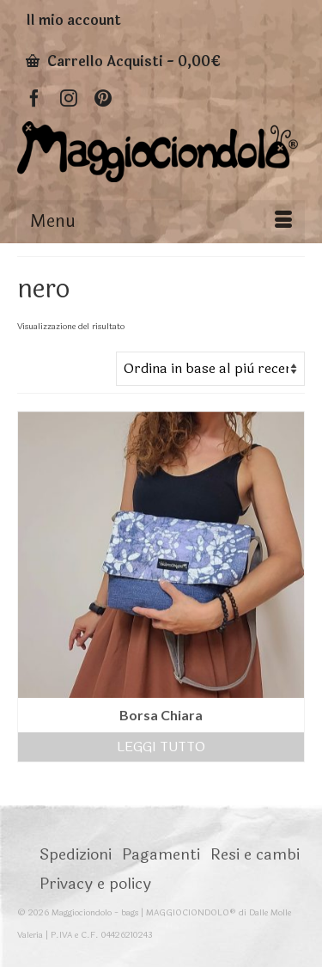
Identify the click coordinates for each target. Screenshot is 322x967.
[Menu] (161, 221)
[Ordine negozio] (210, 369)
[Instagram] (69, 98)
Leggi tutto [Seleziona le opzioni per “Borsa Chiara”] (161, 746)
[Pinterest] (103, 98)
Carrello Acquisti (123, 61)
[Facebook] (34, 98)
